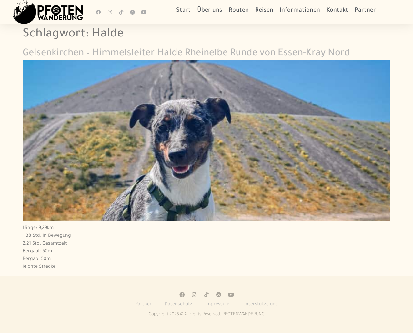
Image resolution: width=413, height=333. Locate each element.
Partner (365, 10)
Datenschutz (178, 304)
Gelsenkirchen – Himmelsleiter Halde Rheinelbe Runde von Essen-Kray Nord (186, 53)
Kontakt (337, 10)
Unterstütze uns (260, 304)
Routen (239, 10)
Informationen (300, 10)
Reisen (264, 10)
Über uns (209, 10)
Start (183, 10)
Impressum (217, 304)
